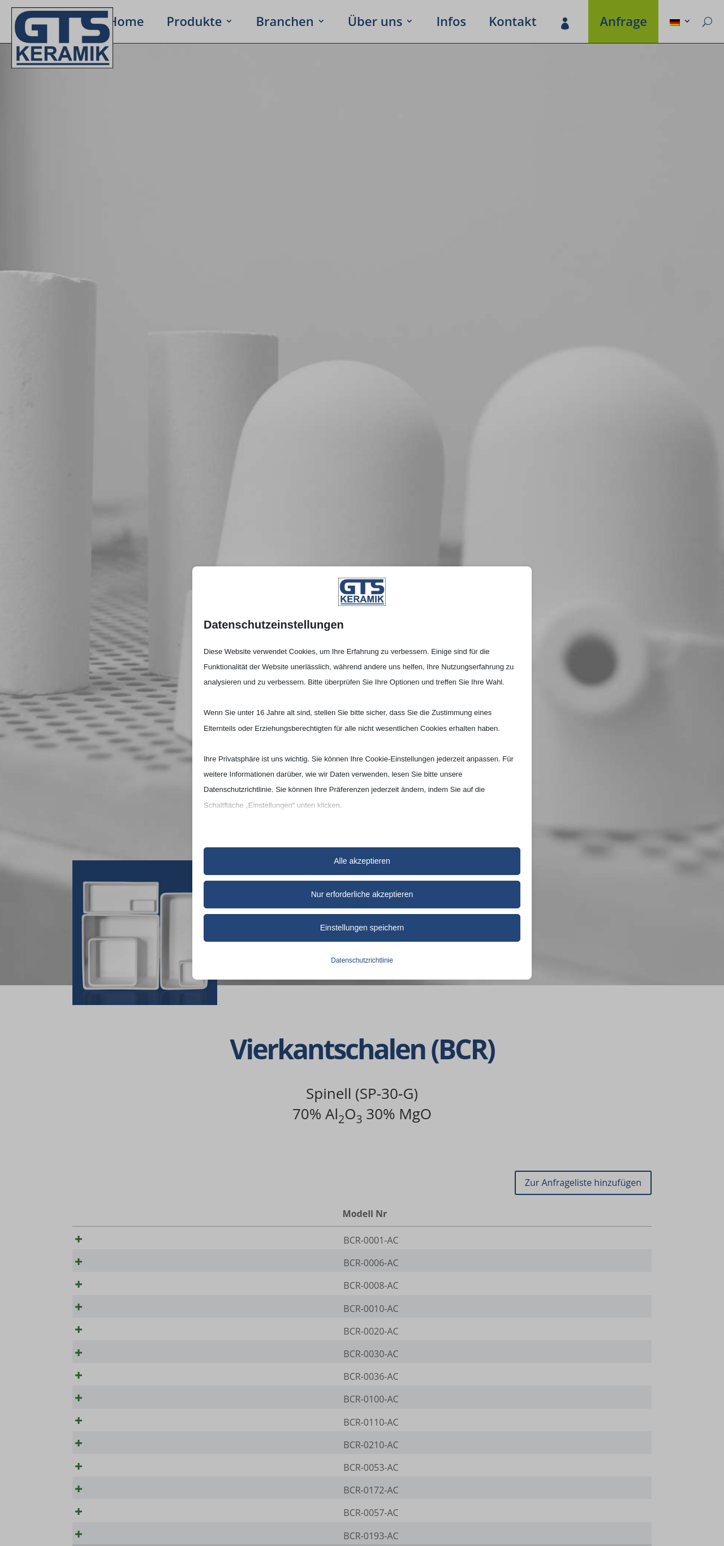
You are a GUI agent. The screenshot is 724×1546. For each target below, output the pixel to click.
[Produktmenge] (604, 1240)
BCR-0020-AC (124, 1346)
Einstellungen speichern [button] (362, 927)
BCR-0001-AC (124, 1240)
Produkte (194, 23)
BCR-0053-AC (124, 1506)
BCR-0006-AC (124, 1267)
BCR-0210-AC (124, 1479)
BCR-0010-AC (124, 1320)
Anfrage (623, 23)
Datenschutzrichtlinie (362, 960)
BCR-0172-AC (124, 1532)
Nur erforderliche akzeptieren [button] (362, 894)
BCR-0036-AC (124, 1399)
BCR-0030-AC (124, 1373)
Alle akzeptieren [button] (362, 860)
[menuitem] (680, 23)
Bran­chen (284, 23)
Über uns (375, 23)
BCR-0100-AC (124, 1426)
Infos (451, 23)
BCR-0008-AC (124, 1293)
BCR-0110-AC (124, 1453)
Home (126, 23)
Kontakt (512, 23)
